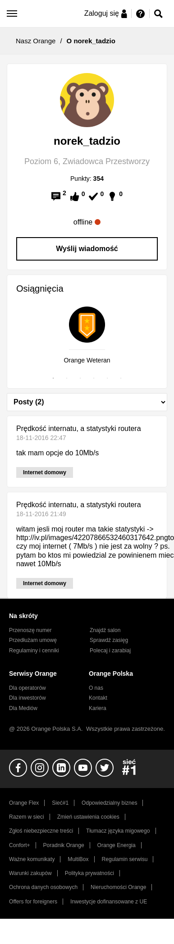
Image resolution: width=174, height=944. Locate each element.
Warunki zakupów (30, 873)
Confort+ (19, 845)
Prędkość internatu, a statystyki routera (78, 428)
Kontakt (98, 698)
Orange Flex (24, 803)
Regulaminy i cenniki (34, 650)
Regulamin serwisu (125, 859)
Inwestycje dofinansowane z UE (108, 901)
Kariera (97, 708)
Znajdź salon (105, 630)
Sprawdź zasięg (109, 640)
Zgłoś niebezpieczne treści (41, 831)
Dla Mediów (23, 708)
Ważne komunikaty (32, 859)
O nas (96, 688)
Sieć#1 (60, 803)
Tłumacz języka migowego (118, 831)
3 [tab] (80, 378)
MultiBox (78, 859)
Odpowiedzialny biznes (109, 803)
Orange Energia (116, 845)
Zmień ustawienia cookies (88, 817)
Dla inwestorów (27, 698)
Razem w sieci (26, 817)
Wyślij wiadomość (87, 248)
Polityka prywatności (89, 873)
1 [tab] (53, 378)
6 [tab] (120, 378)
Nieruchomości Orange (118, 887)
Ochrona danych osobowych (43, 887)
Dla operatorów (27, 688)
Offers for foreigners (33, 901)
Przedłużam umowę (33, 640)
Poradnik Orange (63, 845)
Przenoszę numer (30, 630)
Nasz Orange (35, 41)
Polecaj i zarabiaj (110, 650)
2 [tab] (66, 378)
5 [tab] (107, 378)
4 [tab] (93, 378)
